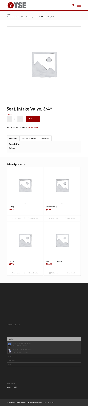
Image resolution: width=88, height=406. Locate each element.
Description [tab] (13, 138)
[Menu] (77, 5)
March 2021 (12, 387)
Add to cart (32, 119)
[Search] (71, 5)
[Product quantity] (15, 119)
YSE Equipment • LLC (22, 402)
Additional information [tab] (29, 138)
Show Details (33, 218)
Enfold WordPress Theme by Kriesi (42, 402)
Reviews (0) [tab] (45, 138)
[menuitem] (71, 5)
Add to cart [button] (16, 218)
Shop (9, 14)
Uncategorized (33, 127)
